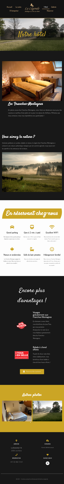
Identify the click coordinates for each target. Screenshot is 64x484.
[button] (32, 371)
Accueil (9, 7)
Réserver (50, 11)
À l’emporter (14, 11)
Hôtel (46, 7)
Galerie (53, 7)
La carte (18, 7)
